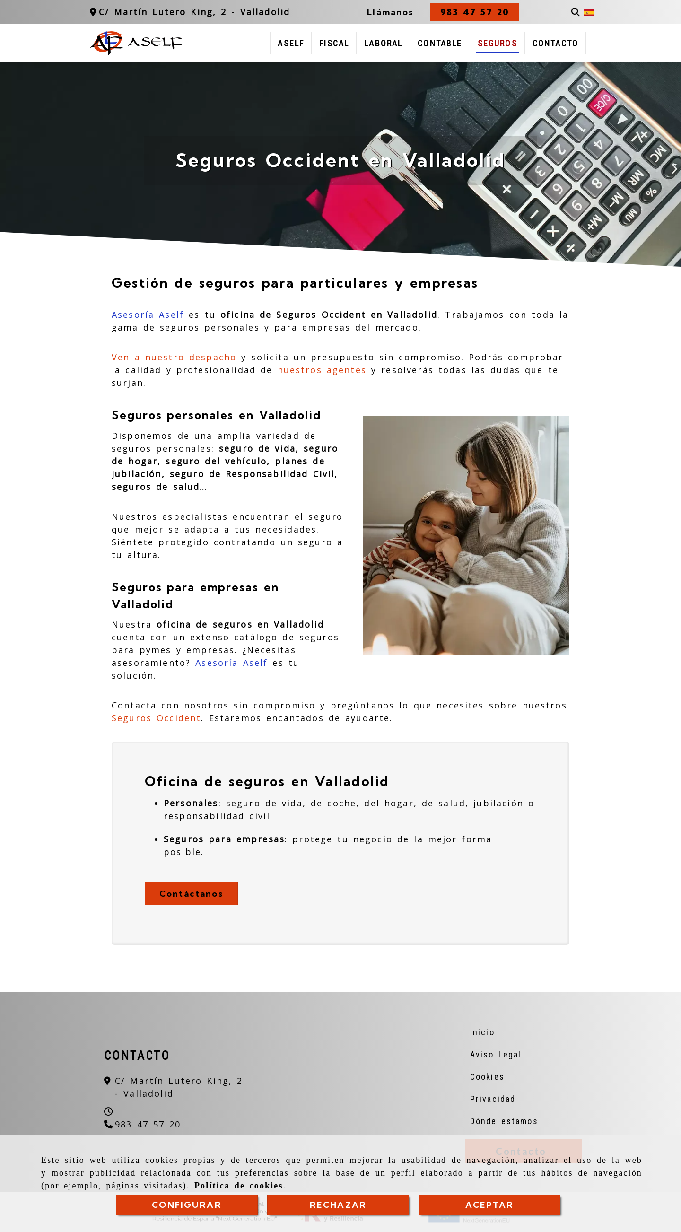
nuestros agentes (322, 370)
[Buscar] (575, 12)
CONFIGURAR (187, 1204)
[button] (475, 12)
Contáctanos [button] (191, 893)
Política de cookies (238, 1185)
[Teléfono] (142, 1124)
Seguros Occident (156, 718)
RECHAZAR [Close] (338, 1204)
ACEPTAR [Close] (489, 1204)
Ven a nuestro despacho (174, 357)
